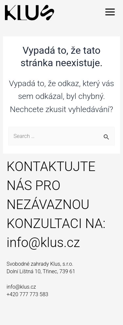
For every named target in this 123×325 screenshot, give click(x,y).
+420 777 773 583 (27, 294)
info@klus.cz (43, 242)
